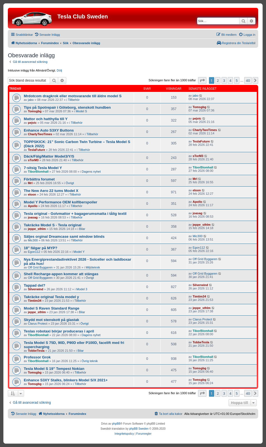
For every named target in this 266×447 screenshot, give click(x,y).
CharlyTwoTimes (40, 134)
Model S (81, 111)
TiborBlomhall (38, 171)
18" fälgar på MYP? (40, 248)
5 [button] (237, 80)
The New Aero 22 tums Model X (51, 191)
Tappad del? (34, 285)
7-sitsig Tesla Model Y (43, 168)
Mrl (30, 183)
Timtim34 (34, 300)
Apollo (32, 206)
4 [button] (230, 80)
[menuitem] (47, 34)
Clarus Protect (38, 323)
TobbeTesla (36, 350)
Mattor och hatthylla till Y (46, 119)
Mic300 (33, 240)
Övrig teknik (90, 361)
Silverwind (35, 289)
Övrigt (70, 183)
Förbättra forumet (39, 179)
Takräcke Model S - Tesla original (52, 225)
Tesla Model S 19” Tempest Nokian (54, 369)
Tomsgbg (35, 111)
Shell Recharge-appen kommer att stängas (61, 274)
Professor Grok (37, 357)
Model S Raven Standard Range (51, 308)
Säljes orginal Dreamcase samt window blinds (64, 236)
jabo (31, 99)
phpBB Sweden (139, 428)
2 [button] (218, 80)
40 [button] (248, 80)
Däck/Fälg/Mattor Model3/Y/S (49, 156)
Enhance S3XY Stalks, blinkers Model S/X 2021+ (66, 380)
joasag (33, 217)
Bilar (82, 228)
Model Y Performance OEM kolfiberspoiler (60, 202)
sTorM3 (33, 160)
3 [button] (224, 80)
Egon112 (34, 251)
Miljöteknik (93, 267)
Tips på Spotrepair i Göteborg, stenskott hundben (67, 107)
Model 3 (81, 289)
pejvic (32, 122)
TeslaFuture (36, 149)
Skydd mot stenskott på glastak (51, 320)
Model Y (78, 251)
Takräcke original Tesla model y (51, 297)
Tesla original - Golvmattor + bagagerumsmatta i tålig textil (75, 213)
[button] (202, 80)
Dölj (59, 70)
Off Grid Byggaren (40, 267)
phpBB (116, 423)
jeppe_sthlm (37, 228)
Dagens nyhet (91, 171)
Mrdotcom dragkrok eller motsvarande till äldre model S (73, 96)
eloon (32, 194)
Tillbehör (74, 99)
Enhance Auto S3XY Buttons (49, 130)
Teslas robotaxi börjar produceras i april (59, 331)
